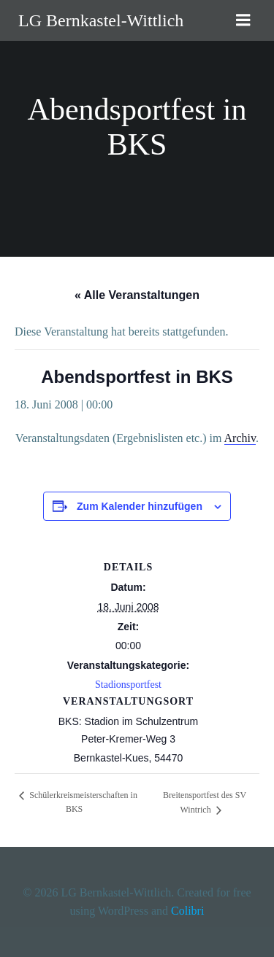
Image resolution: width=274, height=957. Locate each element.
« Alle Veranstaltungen (137, 295)
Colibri (187, 910)
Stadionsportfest (128, 684)
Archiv (240, 438)
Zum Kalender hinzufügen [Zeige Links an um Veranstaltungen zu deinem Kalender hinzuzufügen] (139, 506)
